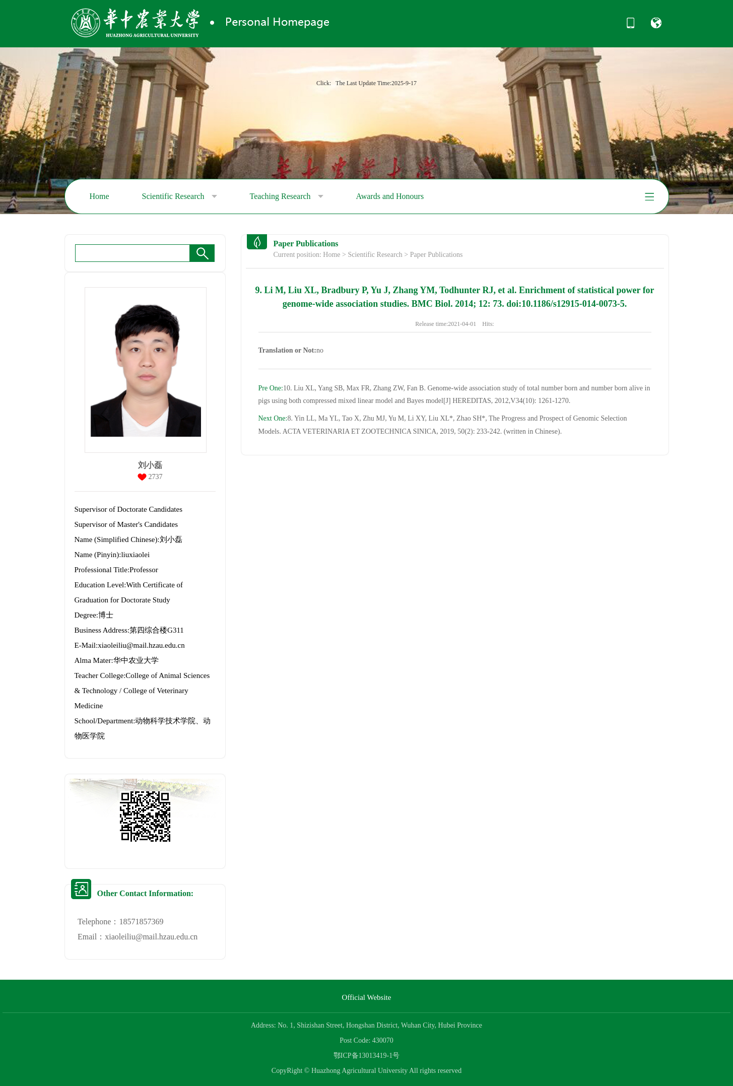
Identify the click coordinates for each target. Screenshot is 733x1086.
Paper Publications (436, 254)
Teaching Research (286, 196)
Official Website (366, 997)
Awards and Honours (390, 196)
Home (99, 196)
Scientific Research (179, 196)
